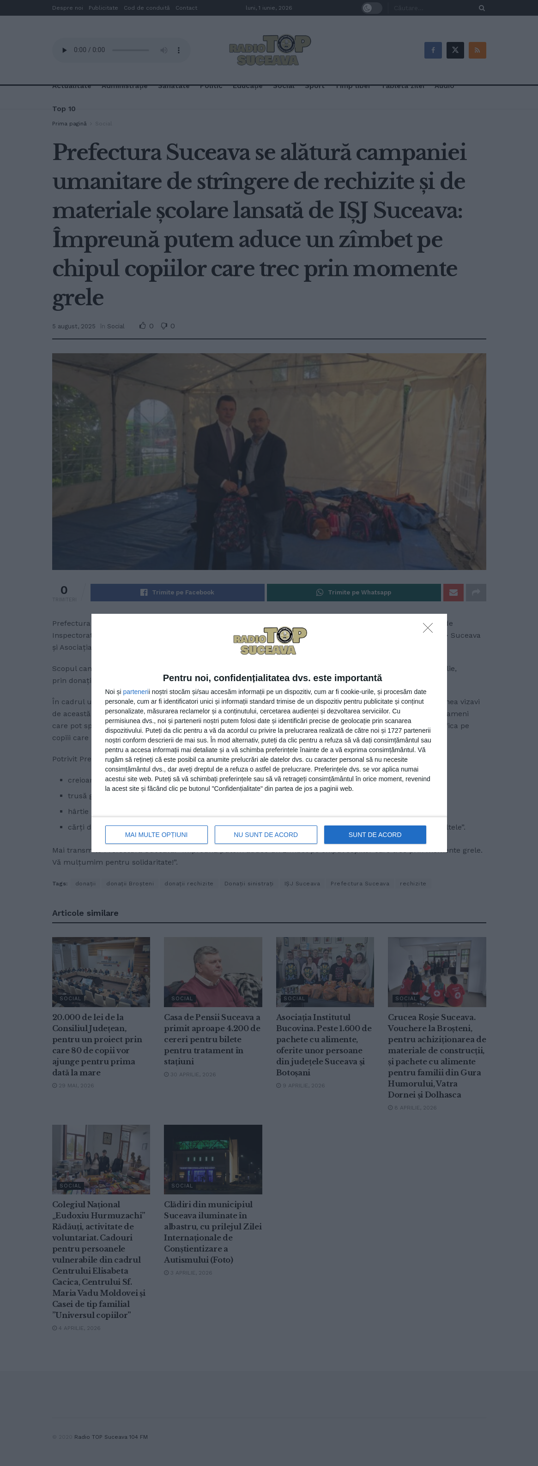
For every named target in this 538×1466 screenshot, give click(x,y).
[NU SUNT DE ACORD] (430, 630)
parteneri (135, 691)
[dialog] (269, 733)
